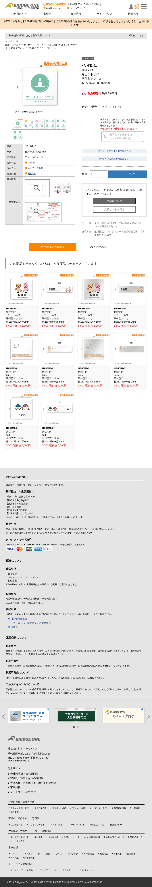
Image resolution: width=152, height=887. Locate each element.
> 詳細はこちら (135, 35)
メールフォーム (76, 8)
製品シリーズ (11, 44)
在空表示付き (17, 824)
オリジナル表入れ (19, 841)
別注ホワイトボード (115, 837)
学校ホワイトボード (20, 837)
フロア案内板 (40, 808)
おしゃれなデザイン (37, 824)
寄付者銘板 (89, 854)
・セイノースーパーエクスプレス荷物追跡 (28, 623)
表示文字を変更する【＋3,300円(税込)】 (121, 136)
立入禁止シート (69, 870)
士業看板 (136, 808)
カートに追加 (127, 174)
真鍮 (48, 854)
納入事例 (15, 812)
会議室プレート (117, 824)
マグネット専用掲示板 (90, 837)
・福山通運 (12, 627)
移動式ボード (136, 837)
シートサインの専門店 (23, 791)
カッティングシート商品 (22, 870)
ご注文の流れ (99, 247)
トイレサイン (58, 824)
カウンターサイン (100, 808)
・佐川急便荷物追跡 (16, 618)
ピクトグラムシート (48, 870)
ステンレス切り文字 (20, 808)
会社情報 (76, 13)
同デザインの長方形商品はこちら (114, 158)
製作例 (47, 13)
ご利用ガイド (19, 13)
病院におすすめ (97, 824)
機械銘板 (104, 854)
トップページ (11, 41)
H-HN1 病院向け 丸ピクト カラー (61, 44)
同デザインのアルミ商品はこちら (114, 151)
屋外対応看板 (120, 808)
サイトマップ (104, 13)
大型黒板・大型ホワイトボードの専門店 (33, 782)
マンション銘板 (79, 808)
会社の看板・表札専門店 (24, 773)
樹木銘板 (117, 854)
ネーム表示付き (77, 824)
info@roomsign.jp (53, 8)
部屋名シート (88, 870)
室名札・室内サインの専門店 (26, 778)
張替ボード (69, 837)
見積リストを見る (114, 209)
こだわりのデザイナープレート (40, 48)
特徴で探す (16, 48)
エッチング (73, 854)
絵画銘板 (131, 854)
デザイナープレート (31, 44)
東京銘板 (15, 787)
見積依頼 (133, 13)
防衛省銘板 (29, 858)
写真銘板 (15, 858)
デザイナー (88, 58)
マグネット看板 (59, 808)
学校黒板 (38, 837)
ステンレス (16, 854)
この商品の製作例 (52, 247)
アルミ (29, 854)
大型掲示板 (53, 837)
